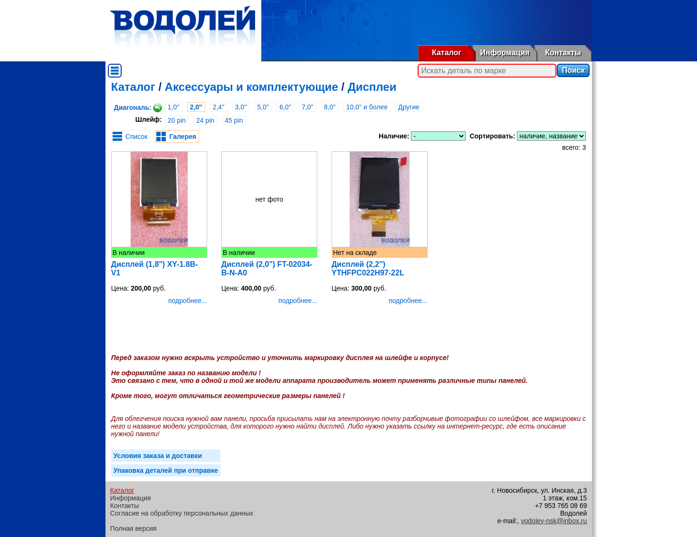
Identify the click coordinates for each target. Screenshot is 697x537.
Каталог (446, 53)
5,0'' (263, 107)
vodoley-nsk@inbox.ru (554, 521)
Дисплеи (372, 86)
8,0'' (330, 107)
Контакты (563, 53)
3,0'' (241, 107)
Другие (409, 107)
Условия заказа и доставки (158, 455)
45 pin (234, 120)
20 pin (177, 120)
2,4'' (219, 107)
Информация (505, 53)
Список (136, 136)
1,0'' (174, 107)
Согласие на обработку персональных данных (181, 513)
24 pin (205, 120)
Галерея (182, 136)
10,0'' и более (367, 107)
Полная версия (133, 528)
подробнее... (187, 300)
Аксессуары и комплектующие (251, 86)
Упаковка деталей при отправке (166, 470)
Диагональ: (133, 107)
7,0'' (308, 107)
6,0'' (285, 107)
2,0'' (196, 107)
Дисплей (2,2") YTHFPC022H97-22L (368, 268)
